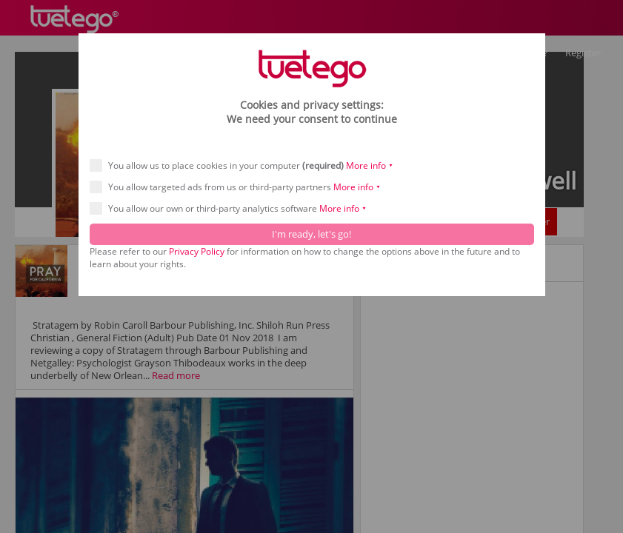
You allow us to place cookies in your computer (246, 165)
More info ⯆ (369, 165)
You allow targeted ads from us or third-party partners (240, 187)
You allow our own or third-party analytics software (233, 208)
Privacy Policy (196, 251)
